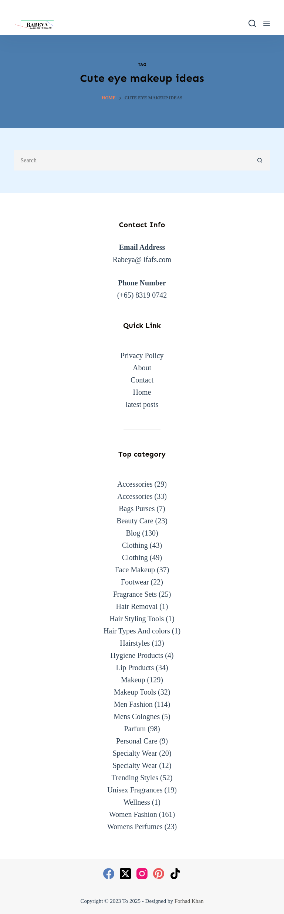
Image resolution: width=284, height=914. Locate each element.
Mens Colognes (137, 716)
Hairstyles (135, 643)
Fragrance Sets (135, 594)
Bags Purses (137, 508)
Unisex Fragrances (134, 790)
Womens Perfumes (135, 826)
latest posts (142, 404)
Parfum (135, 729)
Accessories (135, 484)
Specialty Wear (134, 753)
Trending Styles (135, 778)
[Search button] (260, 160)
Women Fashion (133, 814)
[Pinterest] (158, 873)
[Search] (252, 23)
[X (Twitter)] (125, 873)
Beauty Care (134, 521)
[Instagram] (142, 873)
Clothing (135, 545)
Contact (142, 380)
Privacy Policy (141, 355)
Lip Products (135, 667)
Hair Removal (137, 606)
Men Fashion (133, 704)
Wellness (137, 802)
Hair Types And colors (137, 631)
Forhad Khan (189, 901)
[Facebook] (108, 873)
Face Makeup (135, 570)
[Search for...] (131, 160)
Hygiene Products (136, 655)
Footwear (135, 582)
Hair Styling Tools (136, 619)
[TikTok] (175, 873)
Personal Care (137, 741)
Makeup (133, 680)
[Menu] (266, 23)
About (142, 368)
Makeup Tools (135, 692)
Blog (133, 533)
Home (142, 392)
